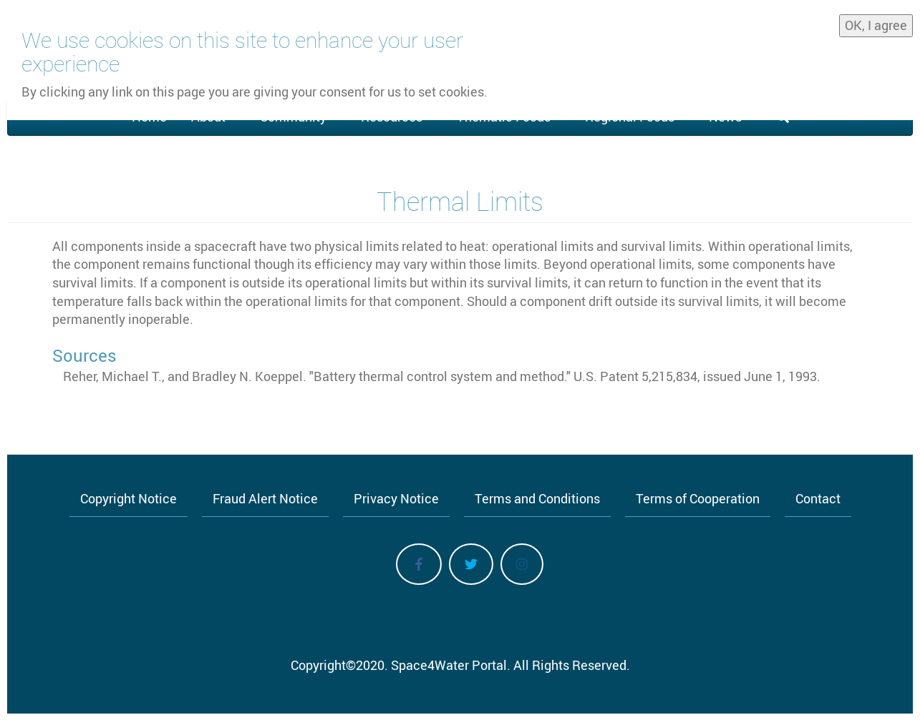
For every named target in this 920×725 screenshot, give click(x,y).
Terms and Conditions (537, 498)
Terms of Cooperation (698, 498)
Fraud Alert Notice (265, 498)
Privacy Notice (396, 498)
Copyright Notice (128, 498)
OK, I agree (876, 22)
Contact (818, 498)
